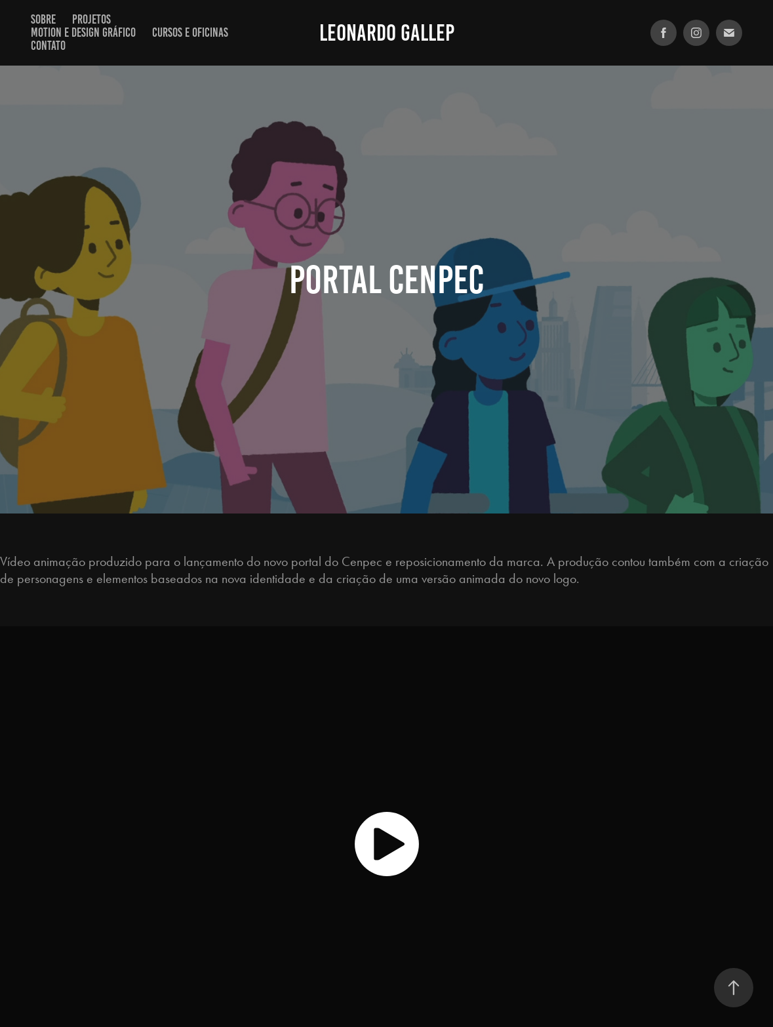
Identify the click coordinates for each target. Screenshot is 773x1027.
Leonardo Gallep (386, 32)
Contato (48, 45)
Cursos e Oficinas (190, 32)
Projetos (91, 19)
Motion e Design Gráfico (83, 32)
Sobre (43, 19)
